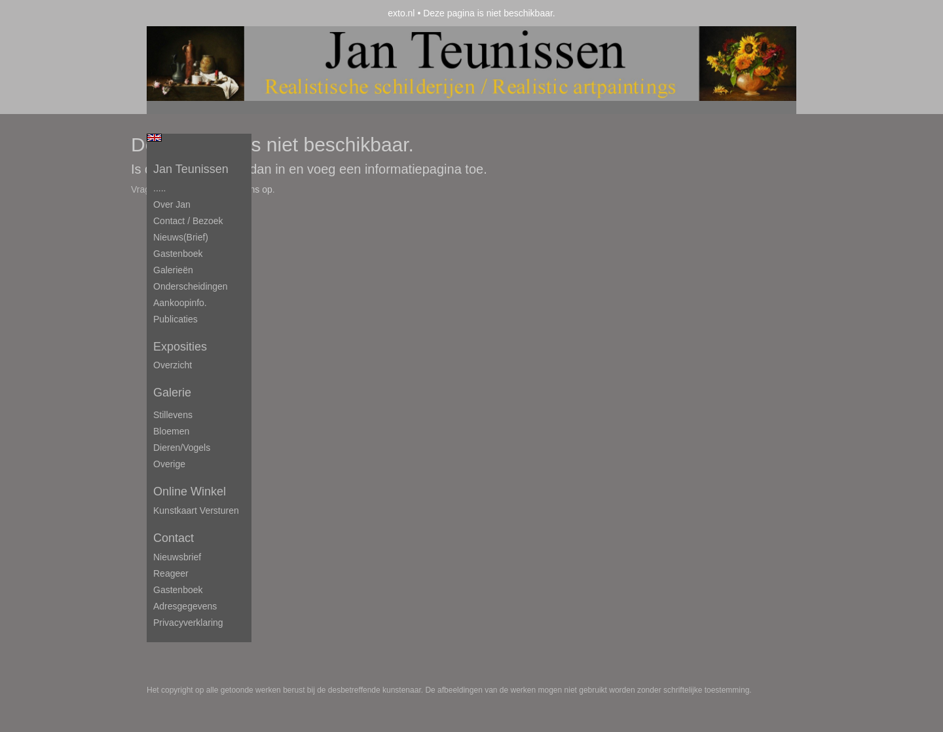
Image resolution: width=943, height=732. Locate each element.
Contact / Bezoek (188, 221)
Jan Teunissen (191, 169)
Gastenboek (178, 253)
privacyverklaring (188, 622)
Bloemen (171, 431)
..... (159, 188)
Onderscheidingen (190, 286)
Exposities (180, 346)
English (154, 138)
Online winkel (189, 491)
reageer (171, 573)
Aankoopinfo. (180, 303)
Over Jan (172, 204)
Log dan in (254, 169)
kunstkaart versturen (196, 510)
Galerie (172, 392)
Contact (173, 538)
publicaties (175, 319)
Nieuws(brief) (180, 237)
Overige (169, 464)
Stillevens (173, 415)
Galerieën (173, 270)
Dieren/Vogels (181, 447)
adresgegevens (185, 606)
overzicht (172, 365)
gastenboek (178, 590)
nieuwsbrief (177, 557)
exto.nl (401, 13)
